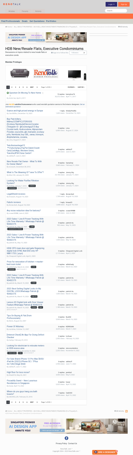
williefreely (13, 267)
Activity (38, 11)
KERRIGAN (70, 327)
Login (111, 4)
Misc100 (12, 175)
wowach (12, 167)
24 (84, 52)
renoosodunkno (15, 351)
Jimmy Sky (70, 172)
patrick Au (13, 227)
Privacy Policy (61, 443)
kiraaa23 (12, 197)
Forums (25, 11)
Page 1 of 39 (46, 87)
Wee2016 (12, 375)
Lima (11, 140)
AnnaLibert (70, 194)
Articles (12, 11)
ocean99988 (13, 213)
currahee (12, 329)
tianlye (11, 340)
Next (32, 87)
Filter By (71, 87)
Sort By (81, 87)
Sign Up (124, 4)
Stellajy (11, 186)
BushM (68, 317)
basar (11, 386)
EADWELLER (13, 397)
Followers (75, 53)
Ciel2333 (69, 393)
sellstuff (12, 156)
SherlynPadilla (71, 111)
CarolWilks (13, 113)
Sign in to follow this (60, 53)
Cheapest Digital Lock (17, 256)
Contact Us (72, 443)
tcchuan (69, 336)
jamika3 (69, 372)
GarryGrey (69, 163)
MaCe (11, 321)
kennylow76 (70, 94)
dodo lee (12, 98)
